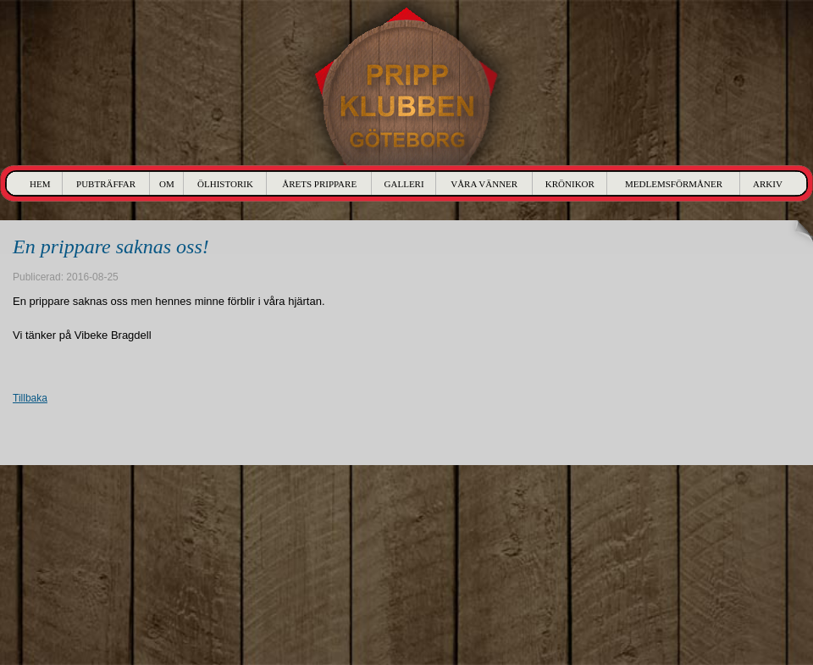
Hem (40, 184)
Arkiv (768, 184)
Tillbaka (30, 398)
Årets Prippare (319, 184)
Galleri (404, 184)
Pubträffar (106, 184)
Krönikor (570, 184)
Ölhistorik (225, 184)
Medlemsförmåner (673, 184)
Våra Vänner (484, 184)
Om (166, 184)
